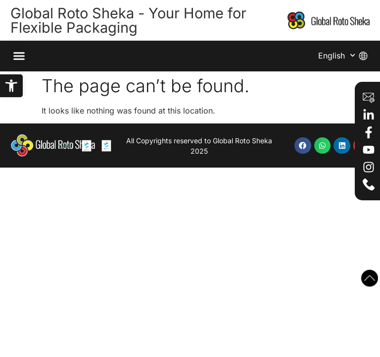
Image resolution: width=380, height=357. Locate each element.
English (336, 55)
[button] (11, 85)
